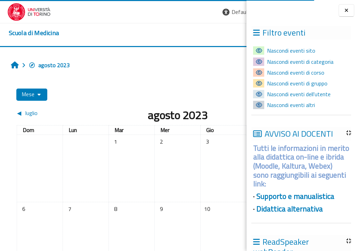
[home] (26, 33)
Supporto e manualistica (295, 196)
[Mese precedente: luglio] (41, 112)
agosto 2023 (45, 65)
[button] (151, 12)
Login (234, 12)
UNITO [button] (165, 34)
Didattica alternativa (289, 208)
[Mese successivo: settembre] (212, 112)
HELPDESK (204, 34)
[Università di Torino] (21, 11)
